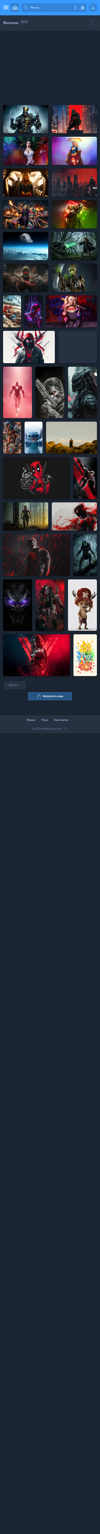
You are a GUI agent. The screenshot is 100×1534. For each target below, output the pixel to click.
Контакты (61, 720)
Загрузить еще (50, 696)
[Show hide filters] (93, 23)
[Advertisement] (50, 68)
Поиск (31, 720)
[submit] (25, 7)
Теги (44, 720)
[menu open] (5, 7)
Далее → (15, 685)
